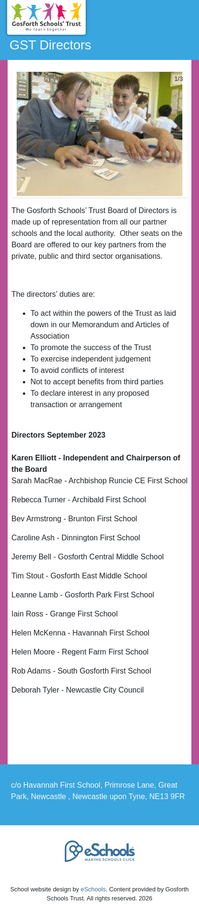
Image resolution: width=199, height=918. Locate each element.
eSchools (93, 889)
